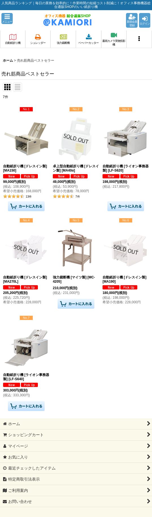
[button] (7, 18)
